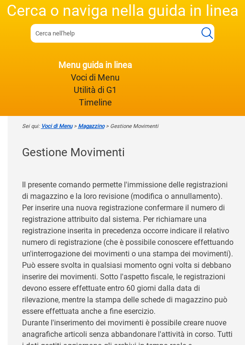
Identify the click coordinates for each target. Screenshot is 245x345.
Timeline (95, 102)
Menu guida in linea (95, 65)
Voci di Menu (95, 77)
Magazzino (91, 126)
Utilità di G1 (95, 90)
